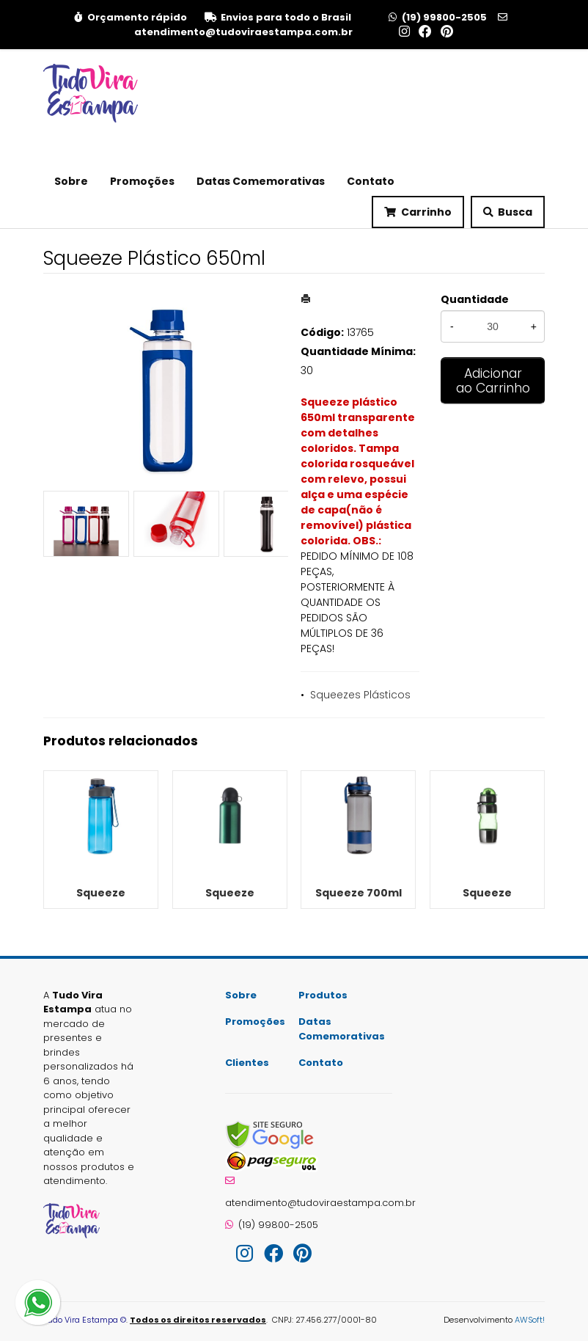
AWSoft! (530, 1320)
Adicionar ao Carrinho (493, 381)
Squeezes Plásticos (360, 694)
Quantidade (475, 299)
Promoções (142, 181)
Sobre (71, 181)
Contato (370, 181)
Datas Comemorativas (260, 181)
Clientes (247, 1063)
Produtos (323, 995)
